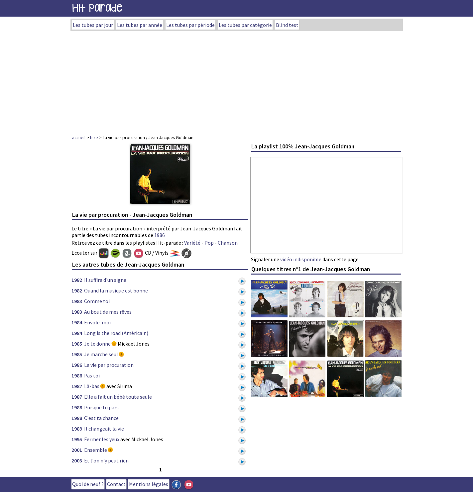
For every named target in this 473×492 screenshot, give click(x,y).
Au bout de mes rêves (108, 311)
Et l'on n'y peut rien (106, 460)
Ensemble (95, 450)
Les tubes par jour (93, 25)
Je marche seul (101, 354)
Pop (209, 242)
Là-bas (91, 386)
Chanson (228, 242)
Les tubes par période (190, 25)
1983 (76, 301)
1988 (76, 407)
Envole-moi (97, 322)
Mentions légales (148, 484)
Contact (116, 484)
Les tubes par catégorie (245, 25)
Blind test (287, 25)
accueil (78, 137)
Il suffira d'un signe (105, 280)
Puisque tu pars (101, 407)
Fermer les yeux (101, 439)
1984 (76, 322)
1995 (76, 439)
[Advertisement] (236, 81)
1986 (159, 235)
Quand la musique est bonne (116, 290)
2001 (76, 450)
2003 (76, 460)
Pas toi (92, 375)
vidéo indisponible (300, 259)
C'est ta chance (101, 418)
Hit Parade (97, 8)
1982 (76, 280)
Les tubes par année (139, 25)
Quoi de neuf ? (88, 484)
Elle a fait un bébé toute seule (118, 396)
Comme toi (97, 301)
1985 (76, 343)
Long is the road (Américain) (116, 333)
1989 (76, 428)
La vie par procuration (109, 365)
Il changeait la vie (104, 428)
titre (94, 137)
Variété (192, 242)
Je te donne (97, 343)
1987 (76, 386)
